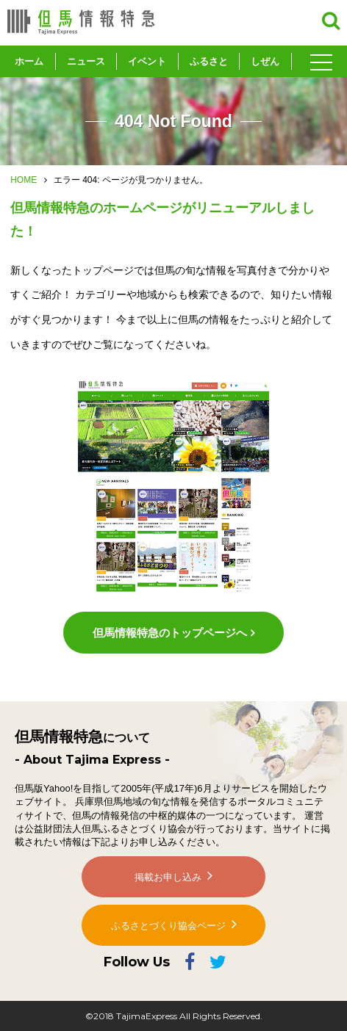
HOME (23, 180)
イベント (147, 61)
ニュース (86, 61)
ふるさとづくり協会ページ (168, 925)
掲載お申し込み (168, 877)
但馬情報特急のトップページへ (170, 632)
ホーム (29, 61)
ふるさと (209, 61)
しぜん (265, 61)
